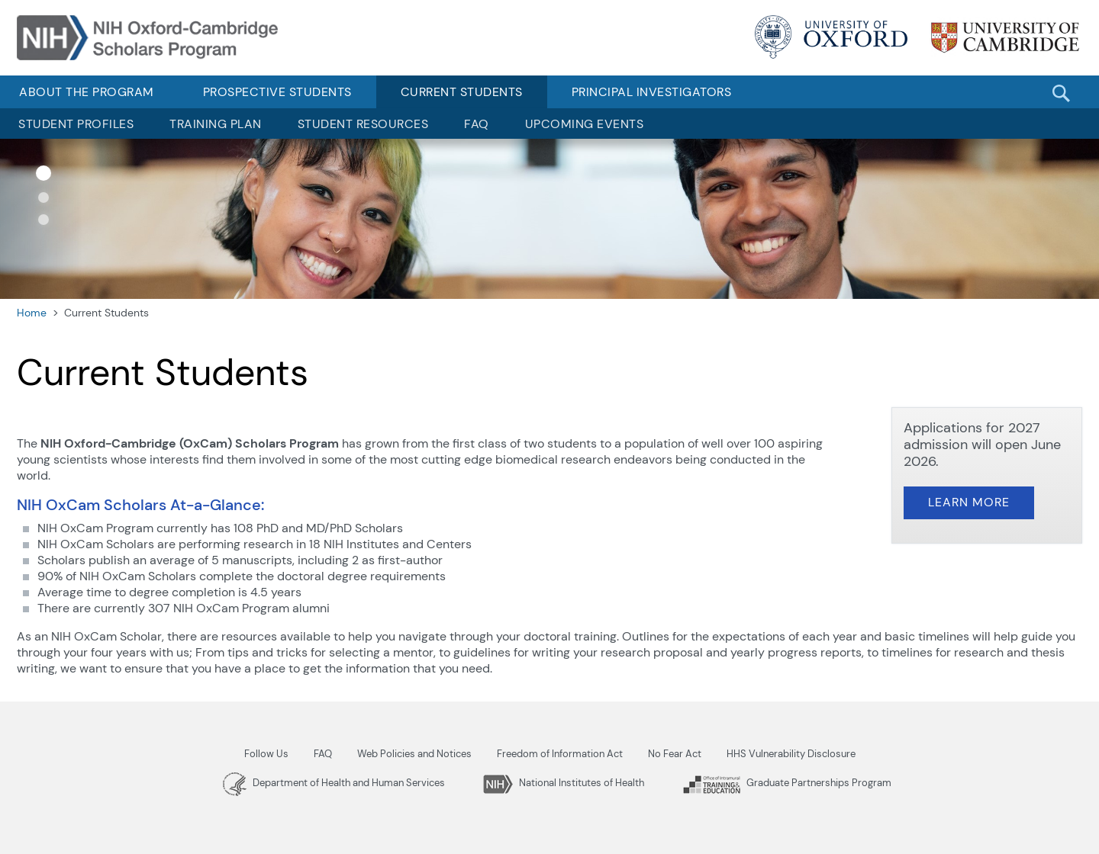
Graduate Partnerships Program (786, 782)
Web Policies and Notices (414, 753)
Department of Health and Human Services (334, 782)
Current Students (462, 92)
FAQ (476, 124)
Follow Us (266, 753)
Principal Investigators (652, 92)
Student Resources (363, 124)
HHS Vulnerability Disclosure (791, 753)
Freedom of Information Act (560, 753)
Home (32, 312)
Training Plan (215, 124)
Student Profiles (76, 124)
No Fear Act (674, 753)
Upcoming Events (584, 124)
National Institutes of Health (563, 782)
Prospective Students (277, 92)
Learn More (969, 502)
